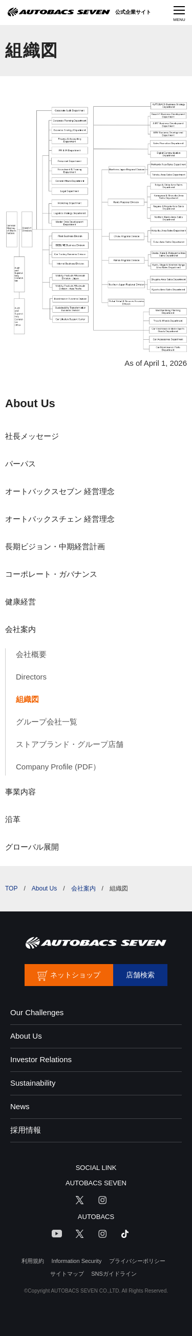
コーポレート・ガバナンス (51, 574)
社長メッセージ (32, 436)
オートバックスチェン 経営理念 (60, 518)
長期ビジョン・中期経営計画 (55, 546)
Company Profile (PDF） (58, 766)
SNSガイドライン (114, 1274)
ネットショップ (75, 975)
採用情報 (25, 1130)
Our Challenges (36, 1012)
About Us (30, 403)
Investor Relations (41, 1059)
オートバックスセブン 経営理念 (60, 491)
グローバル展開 (32, 846)
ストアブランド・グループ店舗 (69, 744)
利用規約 (33, 1261)
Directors (31, 676)
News (20, 1106)
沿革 (12, 819)
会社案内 (20, 629)
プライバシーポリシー (137, 1261)
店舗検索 (140, 975)
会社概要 (31, 654)
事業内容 (20, 791)
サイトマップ (67, 1274)
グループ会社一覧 (46, 721)
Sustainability (32, 1083)
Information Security (77, 1261)
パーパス (20, 463)
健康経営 (20, 601)
